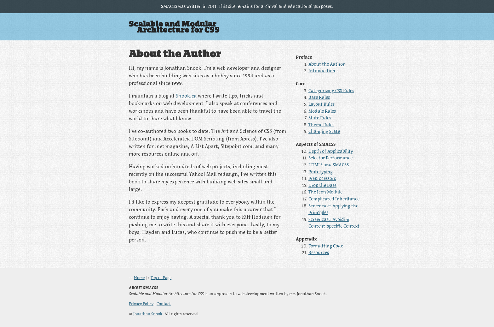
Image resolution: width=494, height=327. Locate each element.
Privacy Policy (141, 303)
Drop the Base (322, 185)
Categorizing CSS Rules (331, 90)
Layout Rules (321, 104)
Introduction (321, 71)
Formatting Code (325, 246)
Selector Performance (330, 158)
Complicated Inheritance (333, 199)
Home (139, 277)
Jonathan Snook (147, 314)
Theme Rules (321, 125)
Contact (164, 303)
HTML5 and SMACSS (328, 165)
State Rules (319, 118)
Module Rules (322, 111)
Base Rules (319, 97)
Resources (318, 252)
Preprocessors (322, 178)
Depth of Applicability (330, 151)
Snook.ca (186, 95)
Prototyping (320, 172)
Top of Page (161, 277)
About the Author (326, 64)
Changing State (324, 131)
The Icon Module (325, 192)
